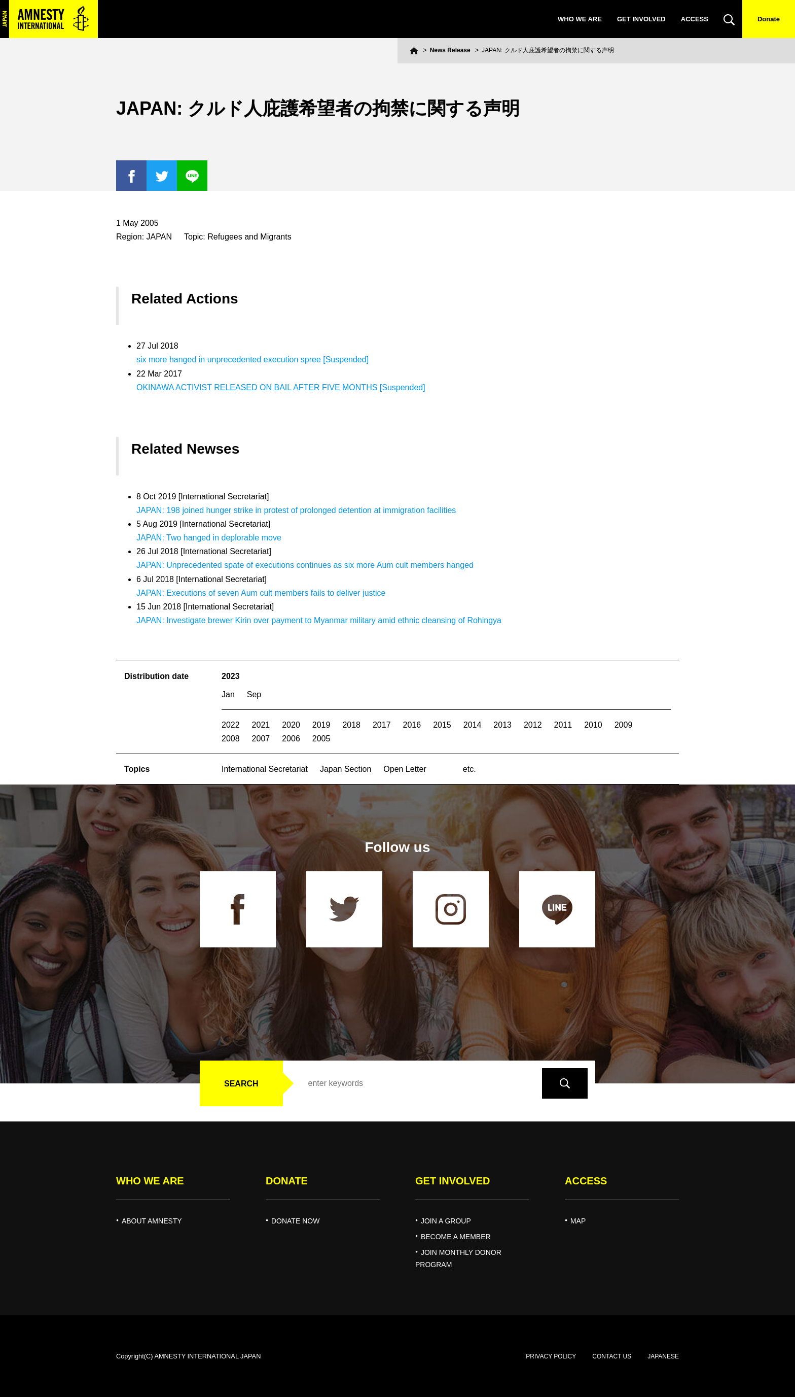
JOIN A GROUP (446, 1221)
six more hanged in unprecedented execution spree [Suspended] (252, 359)
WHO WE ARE (580, 19)
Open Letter (404, 769)
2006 (291, 738)
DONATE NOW (295, 1221)
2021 (261, 725)
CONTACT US (611, 1356)
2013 (502, 725)
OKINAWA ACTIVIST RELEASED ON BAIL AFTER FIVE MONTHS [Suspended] (280, 387)
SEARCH (241, 1083)
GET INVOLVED (641, 19)
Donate (768, 19)
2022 (231, 725)
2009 (624, 725)
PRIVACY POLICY (551, 1356)
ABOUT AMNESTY (152, 1221)
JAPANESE (663, 1356)
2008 (231, 738)
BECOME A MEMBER (456, 1237)
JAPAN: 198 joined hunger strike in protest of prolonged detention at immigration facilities (296, 510)
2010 (593, 725)
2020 (291, 725)
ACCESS (694, 19)
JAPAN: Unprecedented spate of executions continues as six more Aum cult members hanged (305, 565)
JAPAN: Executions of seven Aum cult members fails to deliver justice (260, 593)
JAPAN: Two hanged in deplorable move (208, 537)
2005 (321, 738)
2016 (412, 725)
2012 (533, 725)
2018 (351, 725)
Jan (228, 694)
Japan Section (345, 769)
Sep (254, 694)
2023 (231, 676)
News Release (450, 50)
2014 (472, 725)
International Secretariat (265, 769)
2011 (563, 725)
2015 (442, 725)
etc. (469, 769)
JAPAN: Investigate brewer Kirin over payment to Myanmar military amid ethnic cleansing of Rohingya (318, 620)
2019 (321, 725)
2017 (382, 725)
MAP (578, 1221)
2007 (261, 738)
